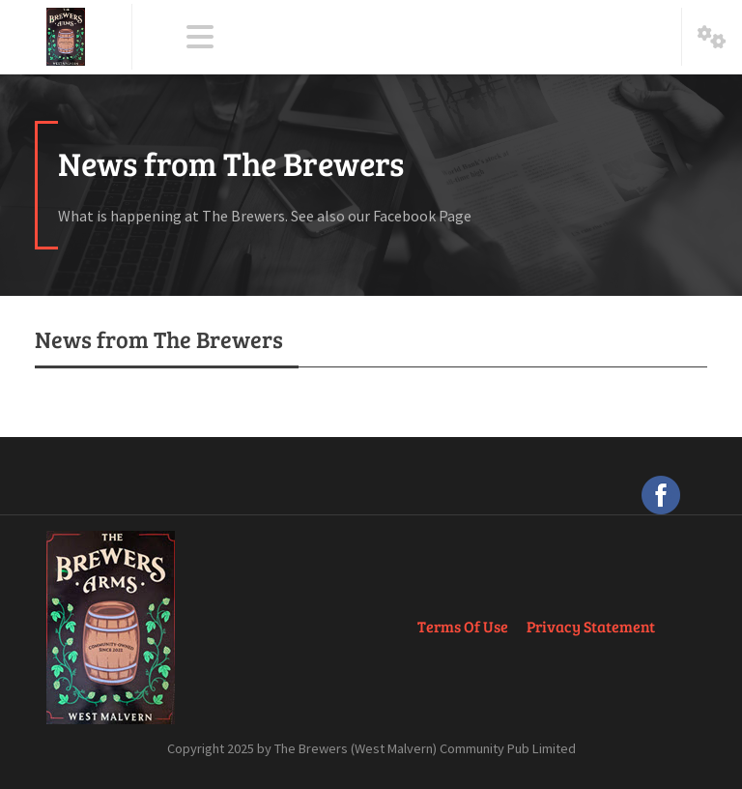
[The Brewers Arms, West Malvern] (65, 37)
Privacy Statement (591, 626)
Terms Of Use (462, 626)
